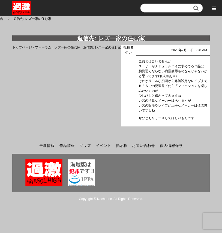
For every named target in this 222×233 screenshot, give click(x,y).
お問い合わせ (143, 145)
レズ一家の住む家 (67, 47)
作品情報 (67, 145)
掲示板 (121, 145)
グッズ (85, 145)
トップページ (22, 47)
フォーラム (43, 47)
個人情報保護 (171, 145)
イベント (103, 145)
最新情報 (47, 145)
